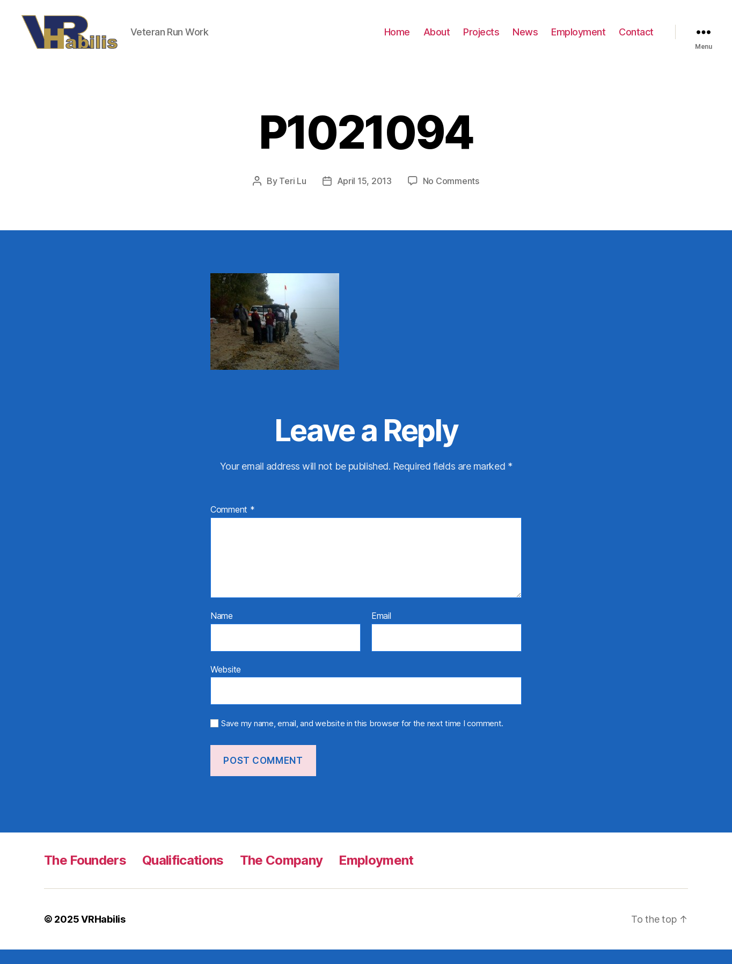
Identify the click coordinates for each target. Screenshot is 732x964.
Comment (232, 524)
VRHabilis (103, 933)
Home (397, 39)
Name (221, 631)
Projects (481, 39)
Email (381, 631)
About (436, 39)
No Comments (451, 195)
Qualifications (183, 874)
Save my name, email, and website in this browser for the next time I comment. (362, 738)
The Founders (85, 874)
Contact (636, 39)
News (525, 39)
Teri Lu (292, 195)
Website (225, 683)
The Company (281, 874)
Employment (578, 39)
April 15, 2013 (364, 195)
